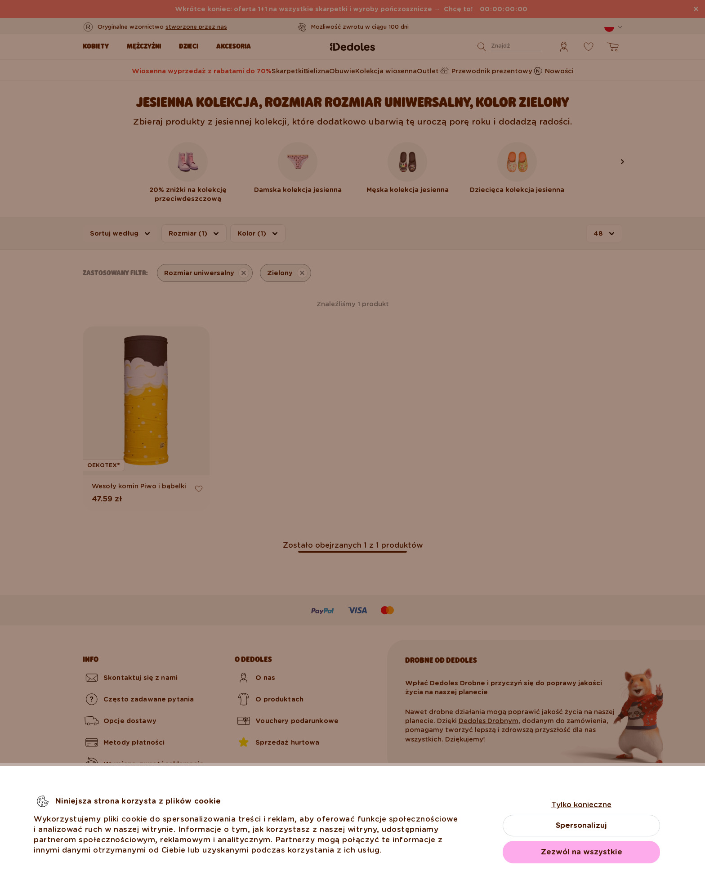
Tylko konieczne (581, 804)
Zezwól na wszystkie (581, 852)
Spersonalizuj (581, 825)
